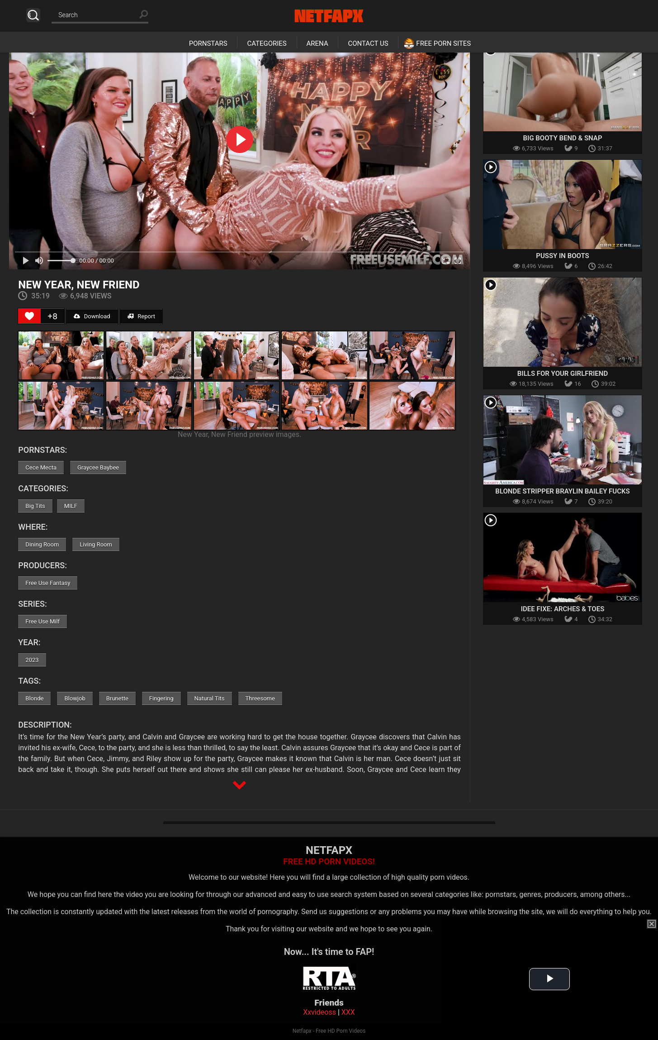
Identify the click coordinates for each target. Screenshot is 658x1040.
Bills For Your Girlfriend (562, 373)
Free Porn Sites (443, 43)
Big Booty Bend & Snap (562, 138)
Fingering (161, 698)
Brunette (117, 698)
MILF (70, 506)
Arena (317, 43)
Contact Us (368, 43)
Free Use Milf (42, 621)
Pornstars (208, 43)
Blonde (34, 698)
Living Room (96, 544)
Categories (266, 43)
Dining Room (42, 544)
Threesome (260, 698)
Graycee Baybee (98, 467)
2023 (31, 660)
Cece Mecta (41, 467)
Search (33, 15)
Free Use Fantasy (47, 583)
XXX (348, 1012)
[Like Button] (29, 316)
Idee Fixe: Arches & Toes (563, 609)
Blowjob (74, 698)
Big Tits (35, 506)
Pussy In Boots (562, 256)
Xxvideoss (319, 1012)
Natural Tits (209, 698)
